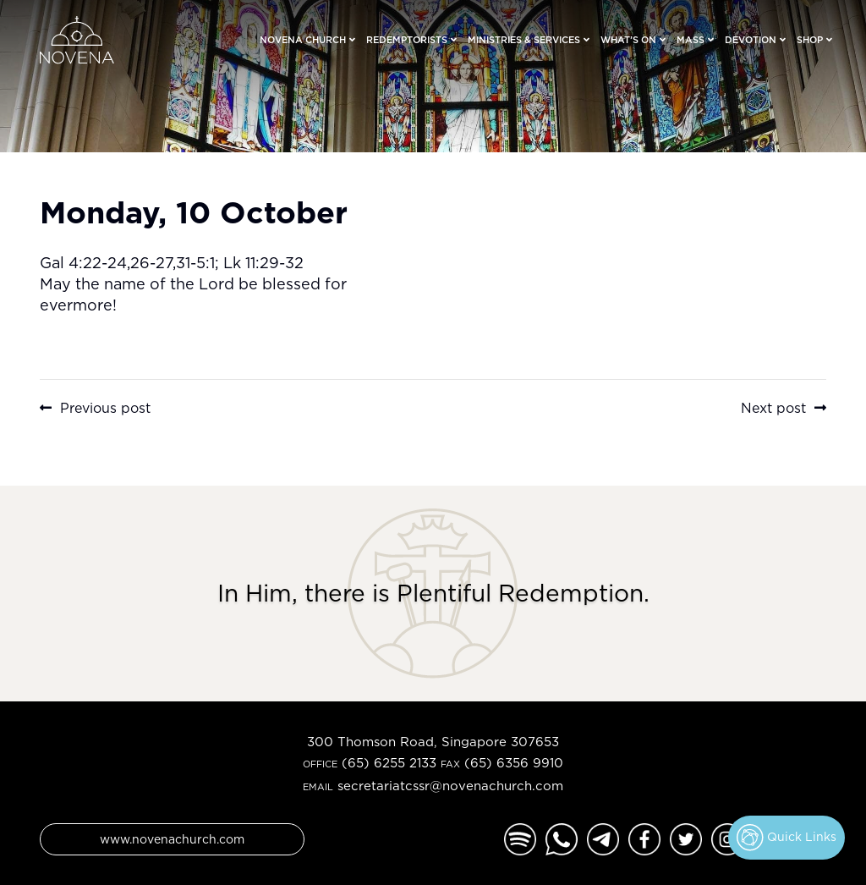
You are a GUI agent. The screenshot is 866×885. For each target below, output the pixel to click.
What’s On (628, 40)
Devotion (750, 40)
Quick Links (786, 837)
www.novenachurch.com (172, 839)
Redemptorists (406, 40)
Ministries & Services (524, 40)
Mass (690, 40)
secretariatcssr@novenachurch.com (450, 785)
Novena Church (303, 40)
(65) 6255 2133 (389, 763)
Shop (810, 40)
